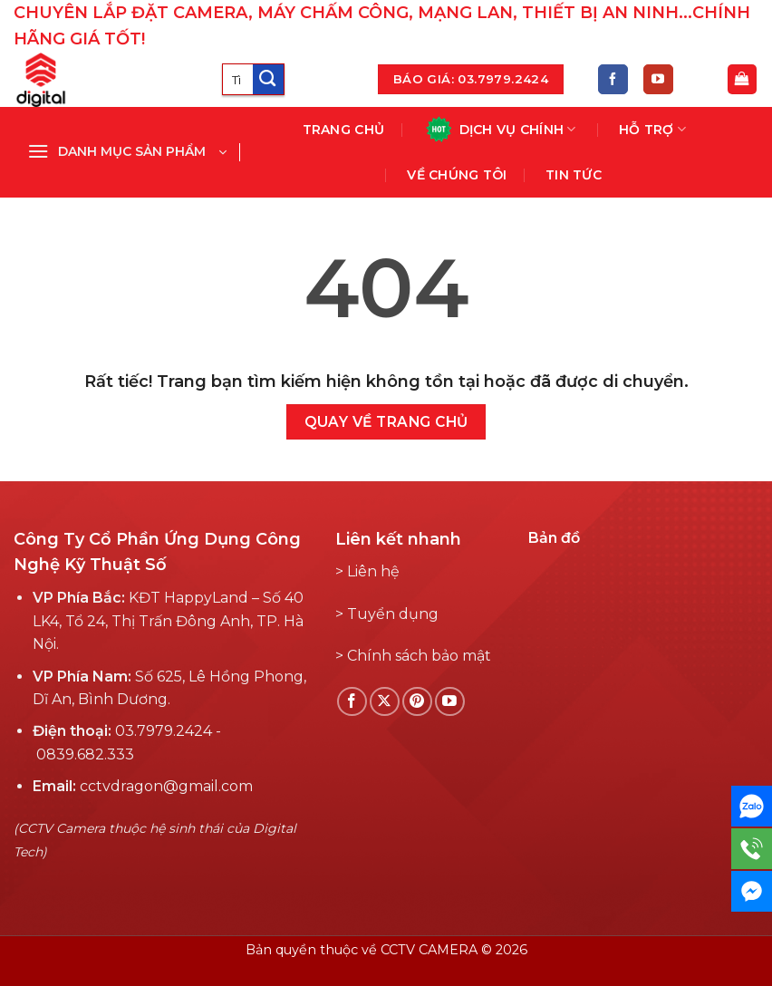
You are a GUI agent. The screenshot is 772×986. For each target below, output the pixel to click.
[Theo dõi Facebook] (613, 79)
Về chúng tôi (457, 175)
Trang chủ (344, 129)
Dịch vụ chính (499, 129)
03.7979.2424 (163, 731)
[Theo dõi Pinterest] (417, 702)
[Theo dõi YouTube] (658, 79)
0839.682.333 (85, 754)
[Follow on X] (385, 702)
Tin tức (573, 175)
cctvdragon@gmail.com (166, 786)
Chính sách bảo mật (419, 655)
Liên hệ (373, 571)
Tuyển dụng (393, 614)
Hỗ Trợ (652, 129)
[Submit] (268, 79)
